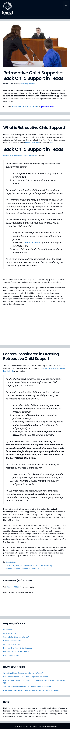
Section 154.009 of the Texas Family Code (20, 155)
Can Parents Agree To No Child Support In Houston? (25, 676)
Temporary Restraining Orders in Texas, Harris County (29, 565)
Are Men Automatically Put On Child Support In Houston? (27, 686)
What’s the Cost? (10, 633)
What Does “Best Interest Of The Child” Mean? (25, 568)
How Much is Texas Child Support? (17, 648)
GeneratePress (51, 726)
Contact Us (8, 629)
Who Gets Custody (11, 644)
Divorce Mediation (11, 655)
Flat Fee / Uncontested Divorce (16, 651)
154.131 (53, 142)
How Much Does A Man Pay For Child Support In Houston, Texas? (31, 690)
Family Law (11, 562)
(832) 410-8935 (13, 587)
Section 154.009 (32, 142)
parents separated (32, 242)
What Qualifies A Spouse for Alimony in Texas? (23, 673)
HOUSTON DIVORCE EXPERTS (25, 106)
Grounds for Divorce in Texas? (16, 637)
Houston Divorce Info (12, 640)
